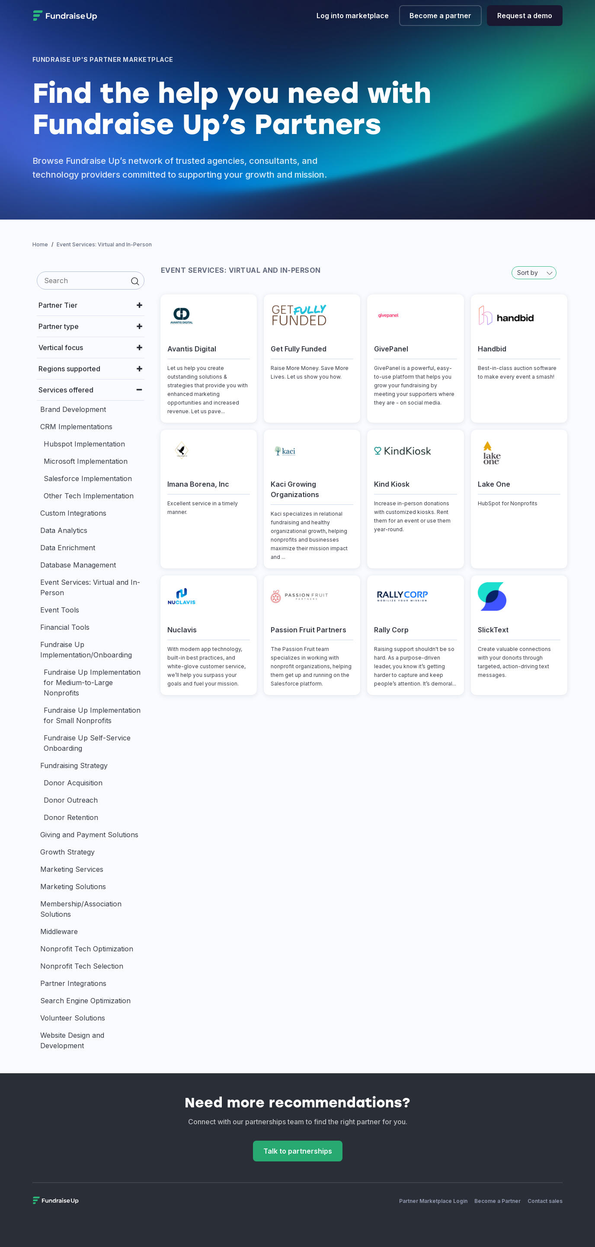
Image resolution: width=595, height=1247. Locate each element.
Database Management (78, 565)
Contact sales (545, 1201)
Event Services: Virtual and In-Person (90, 587)
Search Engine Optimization (85, 1000)
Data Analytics (63, 530)
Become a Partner (497, 1201)
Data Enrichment (67, 547)
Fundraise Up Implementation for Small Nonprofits (92, 715)
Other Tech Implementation (89, 495)
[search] (90, 280)
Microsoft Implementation (86, 461)
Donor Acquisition (73, 782)
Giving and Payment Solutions (89, 834)
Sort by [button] (535, 272)
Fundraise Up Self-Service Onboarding (87, 743)
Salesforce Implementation (88, 478)
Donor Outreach (71, 800)
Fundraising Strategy (74, 765)
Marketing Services (71, 869)
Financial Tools (65, 627)
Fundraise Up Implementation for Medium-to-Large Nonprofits (92, 682)
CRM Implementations (76, 426)
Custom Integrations (73, 513)
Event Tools (59, 610)
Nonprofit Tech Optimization (86, 948)
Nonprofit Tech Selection (81, 966)
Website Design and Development (72, 1040)
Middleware (59, 931)
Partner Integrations (73, 983)
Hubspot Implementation (84, 444)
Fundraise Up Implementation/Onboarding (86, 649)
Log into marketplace (353, 15)
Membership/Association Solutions (81, 909)
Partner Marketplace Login (433, 1201)
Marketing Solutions (73, 886)
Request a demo (524, 15)
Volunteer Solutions (72, 1018)
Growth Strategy (67, 852)
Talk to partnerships (297, 1151)
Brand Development (73, 409)
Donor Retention (71, 817)
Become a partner (440, 15)
